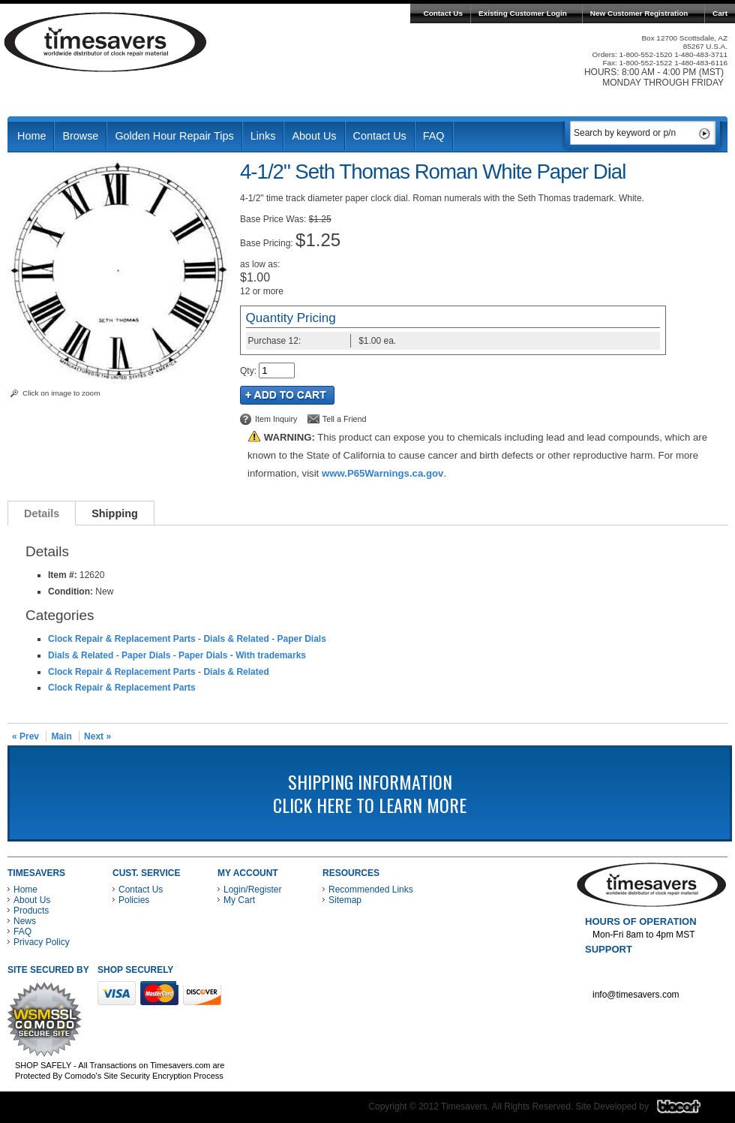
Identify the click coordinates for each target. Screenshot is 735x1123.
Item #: (64, 575)
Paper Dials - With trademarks (242, 655)
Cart (720, 13)
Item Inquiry (276, 418)
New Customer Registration (639, 13)
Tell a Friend (344, 418)
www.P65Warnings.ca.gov (382, 473)
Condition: (70, 591)
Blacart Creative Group (688, 1110)
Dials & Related (235, 639)
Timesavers (106, 42)
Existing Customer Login (522, 13)
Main (61, 736)
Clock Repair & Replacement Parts (122, 639)
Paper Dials (301, 639)
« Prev (25, 736)
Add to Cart (287, 395)
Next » (97, 736)
